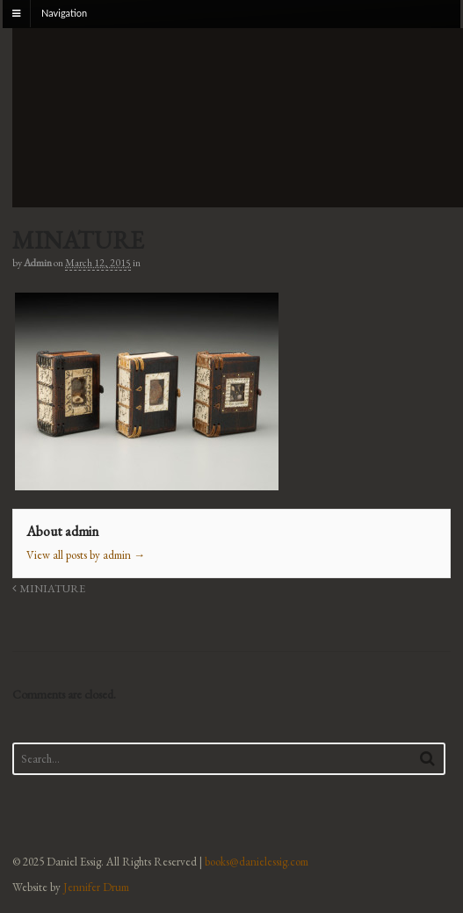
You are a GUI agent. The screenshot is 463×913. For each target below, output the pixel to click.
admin (38, 263)
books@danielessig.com (256, 861)
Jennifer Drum (96, 887)
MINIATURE (48, 588)
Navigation (64, 12)
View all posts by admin (85, 554)
